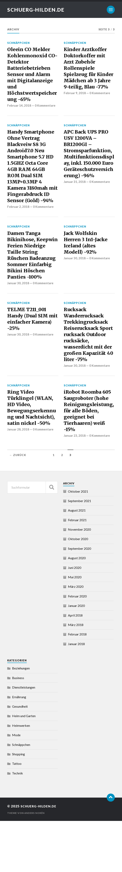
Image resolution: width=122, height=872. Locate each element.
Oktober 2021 (78, 542)
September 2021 (79, 552)
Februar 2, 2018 (18, 228)
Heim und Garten (24, 767)
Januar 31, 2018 (75, 207)
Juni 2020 (74, 619)
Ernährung (19, 748)
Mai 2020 (74, 628)
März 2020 (75, 638)
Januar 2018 (76, 695)
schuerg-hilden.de (37, 10)
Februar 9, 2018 (75, 104)
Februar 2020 (77, 647)
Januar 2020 (76, 657)
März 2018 (75, 676)
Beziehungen (21, 719)
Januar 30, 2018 (18, 316)
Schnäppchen (18, 42)
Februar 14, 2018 (19, 111)
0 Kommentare (46, 111)
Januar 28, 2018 (18, 487)
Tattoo (17, 815)
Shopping (18, 805)
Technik (17, 824)
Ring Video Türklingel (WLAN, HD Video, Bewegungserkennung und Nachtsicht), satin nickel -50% (32, 459)
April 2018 (75, 666)
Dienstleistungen (23, 738)
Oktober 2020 (78, 590)
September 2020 (79, 599)
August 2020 (77, 609)
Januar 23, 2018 (75, 487)
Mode (16, 786)
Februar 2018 (77, 685)
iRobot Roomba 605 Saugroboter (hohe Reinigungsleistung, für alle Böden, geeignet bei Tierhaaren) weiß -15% (89, 459)
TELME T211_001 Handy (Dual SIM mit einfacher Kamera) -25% (29, 353)
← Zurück (17, 506)
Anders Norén (35, 864)
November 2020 (79, 580)
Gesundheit (20, 757)
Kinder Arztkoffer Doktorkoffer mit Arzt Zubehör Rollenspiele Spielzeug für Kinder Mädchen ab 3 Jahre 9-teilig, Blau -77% (89, 73)
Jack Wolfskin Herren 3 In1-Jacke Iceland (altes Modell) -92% (87, 265)
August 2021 (77, 561)
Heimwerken (21, 776)
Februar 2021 (77, 571)
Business (18, 729)
